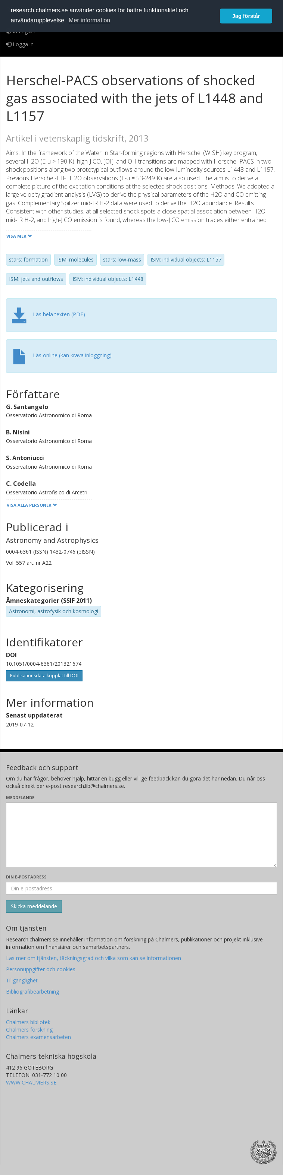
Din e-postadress (26, 877)
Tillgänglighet (22, 980)
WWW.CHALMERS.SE (31, 1082)
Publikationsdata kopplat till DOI (44, 675)
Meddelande (20, 797)
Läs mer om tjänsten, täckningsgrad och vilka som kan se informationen (93, 958)
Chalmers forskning (29, 1029)
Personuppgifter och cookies (40, 969)
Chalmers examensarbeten (38, 1037)
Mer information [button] (89, 20)
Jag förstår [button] (246, 16)
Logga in (20, 44)
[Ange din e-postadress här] (141, 888)
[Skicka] (34, 906)
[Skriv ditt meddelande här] (141, 834)
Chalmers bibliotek (28, 1022)
